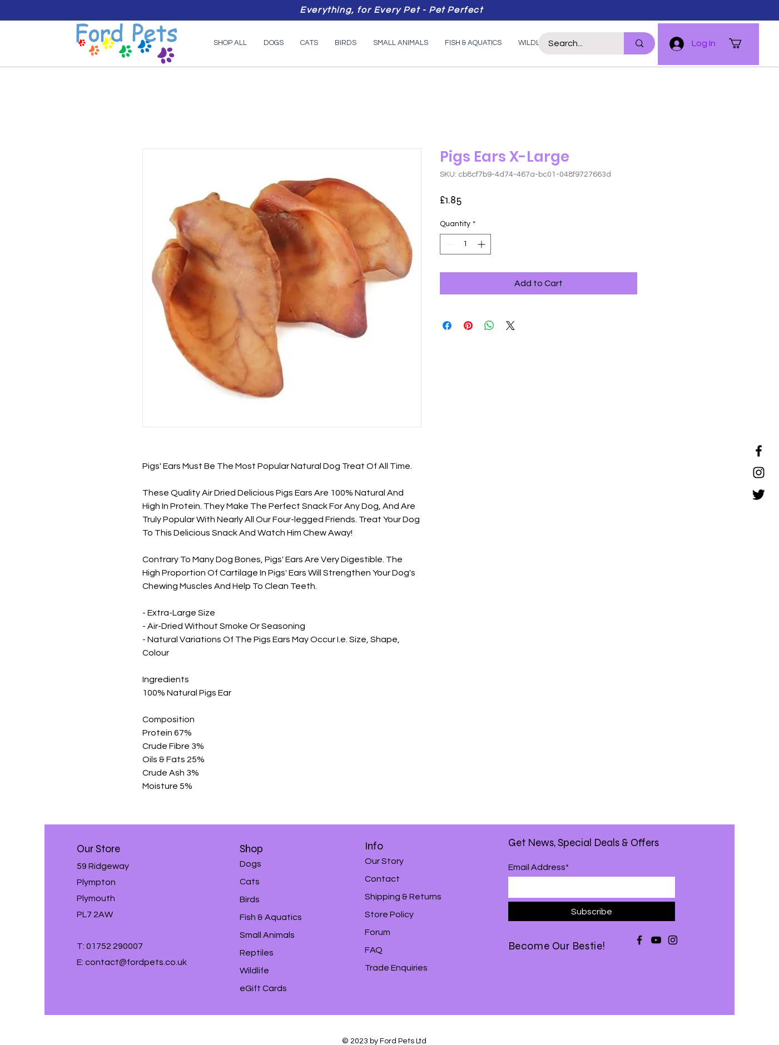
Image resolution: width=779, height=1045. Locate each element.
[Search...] (574, 43)
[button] (741, 43)
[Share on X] (510, 325)
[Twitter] (758, 494)
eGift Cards (263, 988)
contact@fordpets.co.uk (136, 962)
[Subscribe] (591, 911)
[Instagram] (758, 472)
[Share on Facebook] (447, 325)
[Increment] (482, 244)
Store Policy (389, 914)
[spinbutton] (465, 244)
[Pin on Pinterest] (468, 325)
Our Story (384, 861)
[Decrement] (448, 244)
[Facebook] (758, 450)
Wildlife (254, 970)
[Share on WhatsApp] (489, 325)
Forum (377, 932)
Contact (382, 878)
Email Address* (538, 867)
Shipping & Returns (403, 896)
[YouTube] (656, 940)
